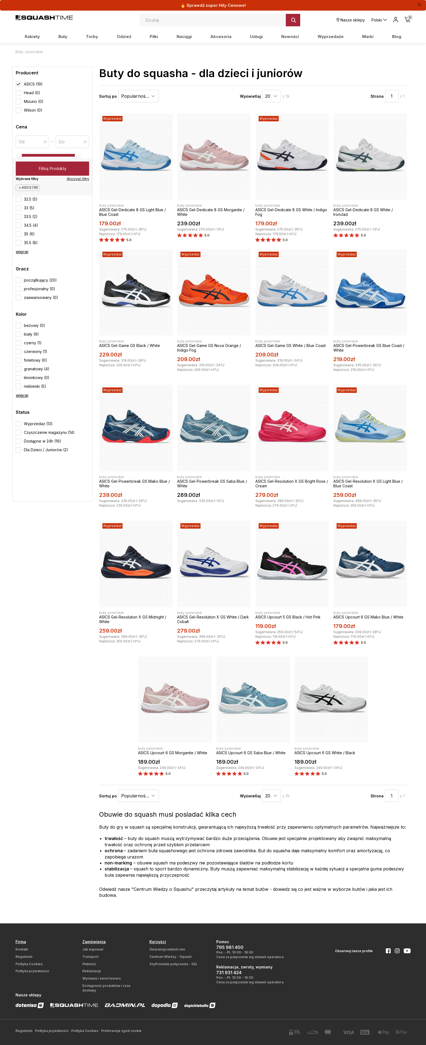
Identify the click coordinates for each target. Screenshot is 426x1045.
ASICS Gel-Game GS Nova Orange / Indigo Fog (209, 347)
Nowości (290, 36)
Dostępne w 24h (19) (42, 441)
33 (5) (29, 208)
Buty (62, 36)
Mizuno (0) (33, 101)
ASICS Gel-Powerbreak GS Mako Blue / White (134, 483)
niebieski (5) (35, 386)
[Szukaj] (293, 20)
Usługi (256, 36)
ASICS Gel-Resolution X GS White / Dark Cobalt (213, 619)
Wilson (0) (33, 110)
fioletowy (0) (35, 360)
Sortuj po (108, 96)
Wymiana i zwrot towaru (101, 978)
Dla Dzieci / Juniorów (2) (46, 449)
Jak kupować (93, 949)
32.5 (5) (30, 199)
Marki (368, 36)
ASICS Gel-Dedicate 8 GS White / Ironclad (363, 212)
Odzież (124, 36)
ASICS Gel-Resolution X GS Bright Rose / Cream (291, 483)
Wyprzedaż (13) (38, 423)
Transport (90, 957)
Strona (377, 96)
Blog (396, 36)
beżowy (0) (34, 325)
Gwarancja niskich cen (167, 949)
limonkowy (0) (36, 377)
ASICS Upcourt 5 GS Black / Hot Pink (288, 617)
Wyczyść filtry (78, 179)
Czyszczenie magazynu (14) (49, 432)
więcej (22, 251)
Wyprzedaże (331, 36)
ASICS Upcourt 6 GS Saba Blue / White (251, 752)
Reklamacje (91, 971)
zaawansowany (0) (41, 297)
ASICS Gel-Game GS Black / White (129, 345)
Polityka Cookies (29, 964)
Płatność (89, 964)
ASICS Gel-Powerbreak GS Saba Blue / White (212, 483)
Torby (92, 36)
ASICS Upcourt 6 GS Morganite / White (172, 752)
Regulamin (23, 957)
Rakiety (32, 36)
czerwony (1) (35, 351)
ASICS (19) (33, 84)
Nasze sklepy (351, 20)
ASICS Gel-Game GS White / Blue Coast (290, 345)
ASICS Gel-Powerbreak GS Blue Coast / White (368, 347)
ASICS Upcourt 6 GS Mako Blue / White (368, 617)
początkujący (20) (40, 280)
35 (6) (29, 234)
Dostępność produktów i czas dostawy (106, 988)
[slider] (20, 155)
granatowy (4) (36, 369)
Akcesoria (220, 36)
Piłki (154, 36)
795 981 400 (229, 947)
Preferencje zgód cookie (121, 1031)
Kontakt (21, 949)
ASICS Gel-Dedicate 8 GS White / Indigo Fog (291, 212)
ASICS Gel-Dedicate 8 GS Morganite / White (211, 212)
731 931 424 (229, 972)
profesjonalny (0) (39, 288)
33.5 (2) (30, 216)
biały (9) (31, 334)
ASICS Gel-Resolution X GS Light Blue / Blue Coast (368, 483)
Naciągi (184, 36)
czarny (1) (33, 342)
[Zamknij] (419, 4)
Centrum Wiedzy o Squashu (163, 889)
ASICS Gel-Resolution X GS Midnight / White (132, 619)
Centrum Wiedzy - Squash (170, 957)
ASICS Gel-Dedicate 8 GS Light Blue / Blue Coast (132, 212)
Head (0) (32, 92)
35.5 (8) (31, 242)
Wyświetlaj (250, 96)
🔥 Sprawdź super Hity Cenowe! (213, 5)
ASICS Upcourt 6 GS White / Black (325, 752)
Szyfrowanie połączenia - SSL (173, 964)
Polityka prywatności (32, 971)
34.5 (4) (31, 225)
